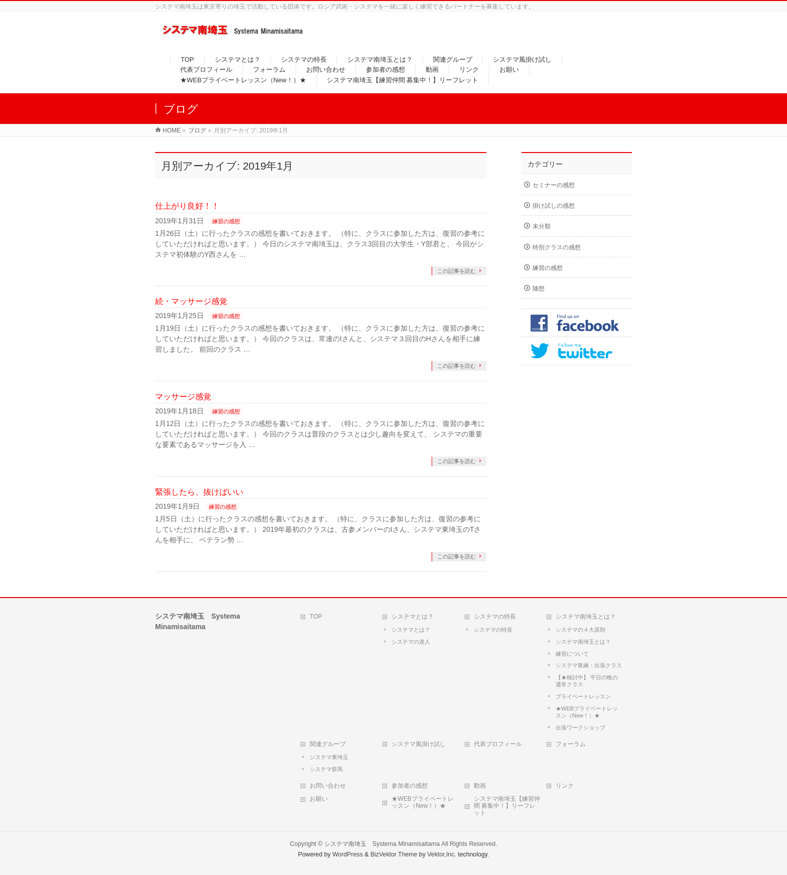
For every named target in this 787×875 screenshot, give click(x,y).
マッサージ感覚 (183, 396)
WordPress (347, 854)
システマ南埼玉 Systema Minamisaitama (382, 843)
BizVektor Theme (394, 854)
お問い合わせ (328, 785)
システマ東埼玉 (329, 757)
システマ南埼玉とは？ (586, 616)
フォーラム (571, 744)
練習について (572, 654)
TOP (316, 616)
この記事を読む (456, 271)
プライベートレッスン (583, 696)
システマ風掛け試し (418, 744)
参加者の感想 (409, 785)
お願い (319, 798)
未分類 (542, 226)
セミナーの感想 (554, 185)
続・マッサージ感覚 (191, 301)
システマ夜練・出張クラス (589, 665)
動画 (480, 785)
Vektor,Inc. (441, 854)
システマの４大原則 (580, 630)
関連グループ (328, 744)
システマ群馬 (326, 769)
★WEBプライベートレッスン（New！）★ (587, 711)
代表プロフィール (498, 744)
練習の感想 (226, 221)
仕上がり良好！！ (187, 206)
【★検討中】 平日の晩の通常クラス (587, 680)
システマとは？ (412, 616)
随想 (539, 288)
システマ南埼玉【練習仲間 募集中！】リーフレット (507, 805)
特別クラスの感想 (557, 247)
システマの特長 (495, 616)
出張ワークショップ (580, 727)
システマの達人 (410, 642)
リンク (565, 785)
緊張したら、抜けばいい (199, 492)
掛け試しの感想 (554, 205)
